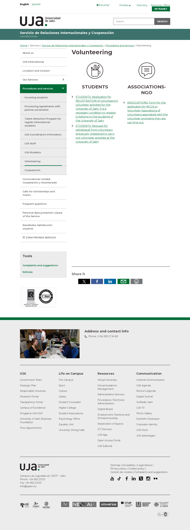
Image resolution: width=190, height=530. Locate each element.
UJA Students (33, 152)
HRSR (65, 504)
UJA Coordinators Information (43, 134)
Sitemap (115, 465)
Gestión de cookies (121, 472)
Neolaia (84, 504)
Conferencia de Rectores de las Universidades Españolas (127, 504)
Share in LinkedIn (110, 281)
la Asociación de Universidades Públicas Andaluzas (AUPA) (143, 504)
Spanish (36, 4)
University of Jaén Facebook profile (126, 479)
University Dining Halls (72, 430)
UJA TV (140, 407)
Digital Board (105, 409)
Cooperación (32, 170)
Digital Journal (144, 396)
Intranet (161, 8)
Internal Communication (150, 379)
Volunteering (32, 161)
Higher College (67, 407)
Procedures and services (38, 88)
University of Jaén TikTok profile (119, 479)
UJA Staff (30, 143)
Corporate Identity (146, 424)
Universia (109, 504)
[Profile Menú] (125, 5)
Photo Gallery (144, 413)
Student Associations (71, 413)
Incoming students (36, 97)
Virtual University (107, 379)
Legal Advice (144, 465)
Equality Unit (66, 424)
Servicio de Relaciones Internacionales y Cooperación (67, 33)
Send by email (123, 281)
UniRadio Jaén (144, 402)
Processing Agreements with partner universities (42, 108)
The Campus (66, 379)
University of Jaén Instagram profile (148, 479)
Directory (142, 5)
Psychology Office (69, 418)
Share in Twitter (84, 281)
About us (28, 52)
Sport (62, 385)
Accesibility (128, 465)
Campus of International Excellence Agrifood (36, 505)
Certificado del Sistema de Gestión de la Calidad (163, 514)
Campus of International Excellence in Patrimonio (24, 505)
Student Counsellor (70, 402)
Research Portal (29, 396)
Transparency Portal (31, 402)
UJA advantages (145, 435)
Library (62, 396)
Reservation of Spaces (110, 423)
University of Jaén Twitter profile (141, 479)
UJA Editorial (105, 446)
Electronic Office (160, 5)
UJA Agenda (143, 385)
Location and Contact (36, 70)
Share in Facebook (97, 281)
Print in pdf (136, 281)
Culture (63, 390)
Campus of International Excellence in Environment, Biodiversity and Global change (46, 505)
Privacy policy (118, 468)
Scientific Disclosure (147, 418)
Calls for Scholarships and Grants (39, 193)
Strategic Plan (28, 385)
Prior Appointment (31, 427)
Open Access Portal (109, 440)
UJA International (33, 61)
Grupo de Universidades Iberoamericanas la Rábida (161, 504)
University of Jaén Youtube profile (112, 479)
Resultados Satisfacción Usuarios (37, 227)
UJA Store (142, 430)
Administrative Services (111, 394)
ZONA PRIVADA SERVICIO (41, 237)
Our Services (30, 79)
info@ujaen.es (28, 486)
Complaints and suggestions (40, 265)
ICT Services (105, 429)
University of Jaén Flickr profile (155, 479)
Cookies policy (136, 468)
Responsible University (33, 390)
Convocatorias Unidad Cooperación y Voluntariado (40, 181)
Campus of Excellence (33, 407)
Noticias (28, 272)
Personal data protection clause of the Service (42, 214)
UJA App (102, 434)
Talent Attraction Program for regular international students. (43, 122)
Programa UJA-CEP (31, 413)
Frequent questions (35, 203)
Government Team (31, 379)
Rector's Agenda (146, 390)
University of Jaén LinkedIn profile (134, 479)
